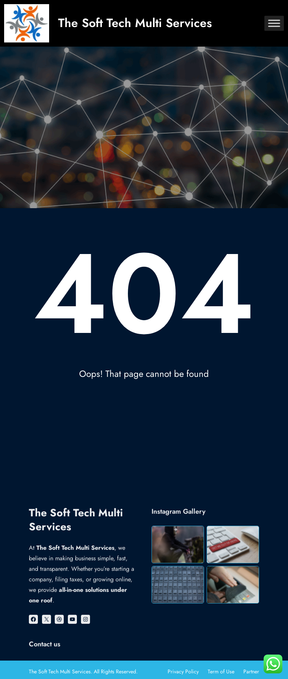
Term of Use (221, 671)
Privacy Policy (183, 671)
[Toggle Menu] (274, 23)
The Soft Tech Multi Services (135, 23)
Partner (251, 671)
